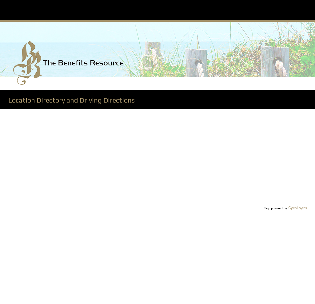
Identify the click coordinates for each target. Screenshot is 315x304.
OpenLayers (298, 208)
